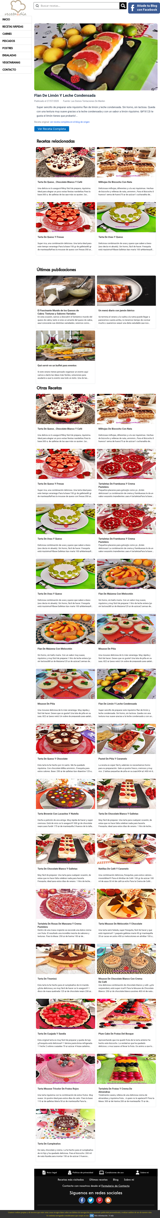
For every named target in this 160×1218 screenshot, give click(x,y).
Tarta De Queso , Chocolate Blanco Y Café (60, 182)
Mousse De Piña (107, 648)
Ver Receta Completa (52, 129)
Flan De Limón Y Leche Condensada (118, 703)
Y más (111, 1215)
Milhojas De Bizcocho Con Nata (115, 182)
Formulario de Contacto (115, 1186)
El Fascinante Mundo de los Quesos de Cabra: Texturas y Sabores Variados (58, 312)
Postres (7, 48)
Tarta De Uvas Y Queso (111, 237)
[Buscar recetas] (77, 5)
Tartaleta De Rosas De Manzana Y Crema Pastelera (59, 925)
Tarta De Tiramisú (47, 978)
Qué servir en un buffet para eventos (57, 365)
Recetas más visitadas (71, 1179)
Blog (116, 1179)
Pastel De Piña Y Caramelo (113, 758)
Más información (100, 1215)
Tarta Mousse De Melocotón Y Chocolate (120, 923)
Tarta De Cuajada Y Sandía (52, 1033)
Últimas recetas (98, 1179)
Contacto (9, 69)
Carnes (7, 34)
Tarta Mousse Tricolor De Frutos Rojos (58, 1088)
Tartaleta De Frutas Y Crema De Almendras (115, 1090)
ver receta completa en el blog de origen (69, 122)
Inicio (6, 19)
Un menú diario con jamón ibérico (117, 310)
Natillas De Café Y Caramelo (114, 868)
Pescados (8, 41)
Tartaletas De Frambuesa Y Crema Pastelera (117, 485)
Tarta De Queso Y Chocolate (53, 758)
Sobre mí (129, 1179)
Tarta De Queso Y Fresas (51, 237)
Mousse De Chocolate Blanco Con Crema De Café (120, 980)
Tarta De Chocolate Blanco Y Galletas (118, 813)
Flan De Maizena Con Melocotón (116, 593)
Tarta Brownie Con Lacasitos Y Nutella (58, 813)
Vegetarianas (11, 62)
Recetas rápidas (12, 26)
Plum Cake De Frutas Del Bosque (116, 1033)
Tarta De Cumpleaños (49, 1143)
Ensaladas (9, 55)
